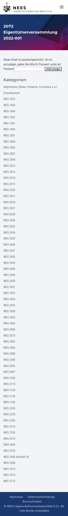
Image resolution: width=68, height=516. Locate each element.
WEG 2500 (9, 463)
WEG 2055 (9, 305)
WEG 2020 (9, 190)
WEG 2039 (9, 238)
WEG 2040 (9, 244)
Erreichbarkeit (11, 93)
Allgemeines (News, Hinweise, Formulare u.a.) (30, 87)
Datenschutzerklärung (41, 496)
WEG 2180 (9, 402)
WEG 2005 (9, 147)
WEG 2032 (9, 226)
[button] (62, 9)
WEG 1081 (9, 123)
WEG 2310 (9, 426)
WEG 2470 (9, 450)
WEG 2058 (9, 311)
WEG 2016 (9, 172)
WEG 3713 (9, 481)
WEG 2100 (9, 378)
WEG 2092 (9, 366)
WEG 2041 (9, 250)
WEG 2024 (9, 202)
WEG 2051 (9, 287)
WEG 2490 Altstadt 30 (16, 457)
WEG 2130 (9, 390)
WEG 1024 (9, 105)
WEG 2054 (9, 299)
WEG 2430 (9, 444)
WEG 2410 (9, 438)
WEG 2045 (9, 263)
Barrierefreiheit (32, 501)
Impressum (16, 496)
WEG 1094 (9, 129)
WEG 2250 (9, 408)
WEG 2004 (9, 141)
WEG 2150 (9, 396)
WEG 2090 (9, 360)
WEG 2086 (9, 347)
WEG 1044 (9, 111)
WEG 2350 (9, 432)
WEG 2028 (9, 214)
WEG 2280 (9, 420)
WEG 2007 (9, 153)
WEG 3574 (9, 475)
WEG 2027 (9, 208)
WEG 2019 (9, 184)
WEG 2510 (9, 469)
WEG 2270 (9, 414)
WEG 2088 (9, 353)
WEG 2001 (9, 135)
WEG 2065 (9, 317)
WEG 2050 (9, 281)
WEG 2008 (9, 159)
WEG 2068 (9, 329)
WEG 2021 (9, 196)
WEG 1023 (9, 99)
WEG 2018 (9, 178)
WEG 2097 (9, 372)
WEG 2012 (9, 165)
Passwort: (23, 69)
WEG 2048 (9, 275)
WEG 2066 (9, 323)
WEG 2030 (9, 220)
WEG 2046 (9, 269)
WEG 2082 (9, 341)
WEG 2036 (9, 232)
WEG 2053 (9, 293)
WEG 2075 (9, 335)
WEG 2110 (9, 384)
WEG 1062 (9, 117)
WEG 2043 (9, 256)
